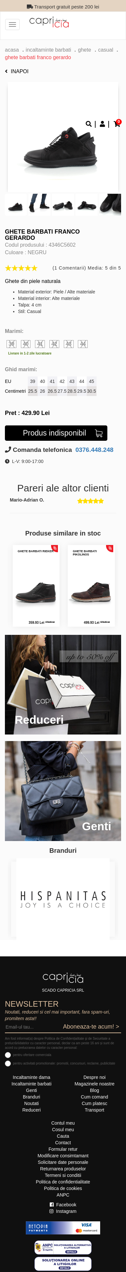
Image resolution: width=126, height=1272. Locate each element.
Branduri (31, 1096)
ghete (85, 50)
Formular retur (63, 1149)
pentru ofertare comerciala (32, 1055)
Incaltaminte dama (31, 1077)
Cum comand (94, 1096)
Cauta (63, 1136)
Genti (31, 1090)
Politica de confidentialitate (63, 1181)
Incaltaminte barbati (48, 50)
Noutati (31, 1103)
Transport (94, 1110)
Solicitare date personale (63, 1162)
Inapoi (16, 71)
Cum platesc (94, 1103)
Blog (94, 1090)
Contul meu (63, 1123)
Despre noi (94, 1077)
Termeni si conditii (63, 1175)
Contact (63, 1142)
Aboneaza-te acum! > (91, 1026)
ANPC (63, 1195)
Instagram (62, 1211)
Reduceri (31, 1110)
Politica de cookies (63, 1188)
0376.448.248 (94, 449)
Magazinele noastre (95, 1083)
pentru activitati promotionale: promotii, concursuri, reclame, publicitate (64, 1063)
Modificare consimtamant (63, 1155)
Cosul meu (63, 1129)
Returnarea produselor (63, 1168)
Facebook (63, 1204)
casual (105, 50)
